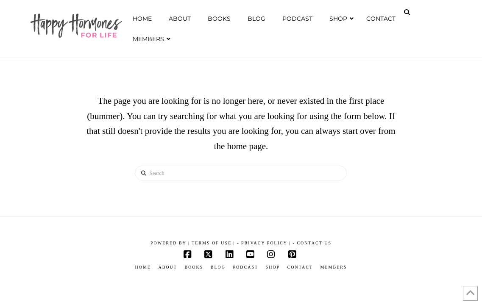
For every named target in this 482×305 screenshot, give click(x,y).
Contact (300, 267)
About (167, 267)
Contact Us (314, 243)
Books (193, 267)
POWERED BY (169, 243)
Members (333, 267)
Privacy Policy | (266, 243)
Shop (273, 267)
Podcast (246, 267)
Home (142, 267)
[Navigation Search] (408, 12)
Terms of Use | (213, 243)
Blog (218, 267)
